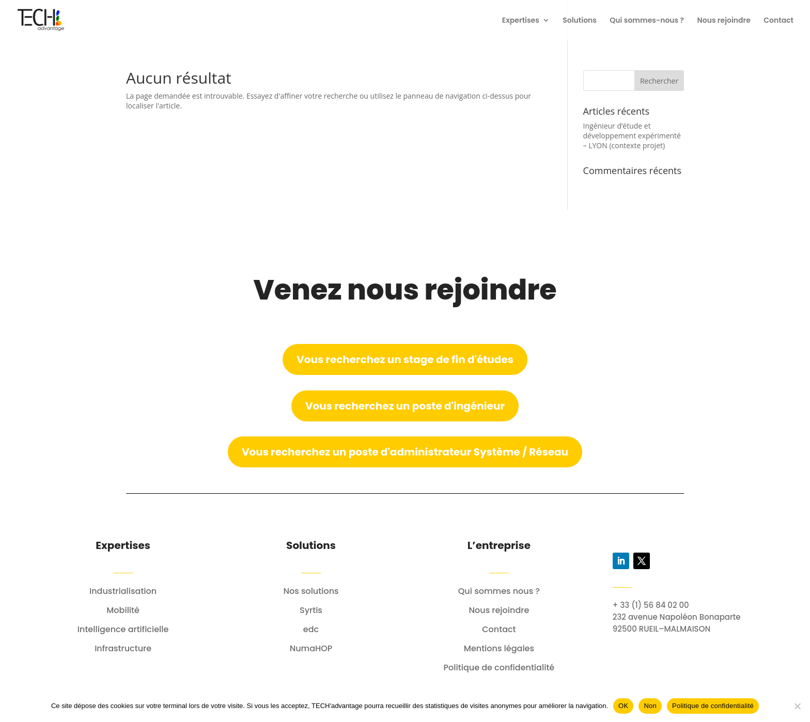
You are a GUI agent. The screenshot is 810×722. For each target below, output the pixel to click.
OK (623, 706)
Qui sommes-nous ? (647, 21)
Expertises (520, 21)
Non (650, 706)
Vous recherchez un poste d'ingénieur (405, 406)
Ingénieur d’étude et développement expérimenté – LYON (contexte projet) (632, 135)
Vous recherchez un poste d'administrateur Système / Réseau (405, 452)
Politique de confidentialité (713, 706)
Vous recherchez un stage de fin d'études (405, 359)
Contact (778, 21)
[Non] (797, 706)
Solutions (580, 21)
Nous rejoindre (724, 21)
